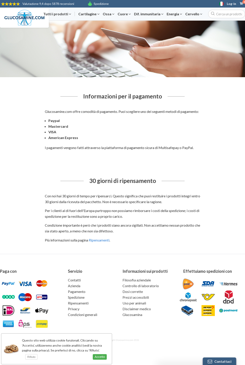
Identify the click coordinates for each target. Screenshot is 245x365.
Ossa (108, 14)
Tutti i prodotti (57, 14)
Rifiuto (31, 357)
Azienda (74, 286)
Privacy (73, 309)
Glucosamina (132, 314)
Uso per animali (134, 303)
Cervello (193, 14)
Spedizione (101, 4)
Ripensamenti (99, 240)
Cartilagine (88, 14)
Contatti (74, 280)
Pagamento (76, 291)
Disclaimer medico (136, 309)
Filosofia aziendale (136, 280)
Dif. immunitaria (148, 14)
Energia (174, 14)
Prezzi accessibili (135, 297)
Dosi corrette (132, 291)
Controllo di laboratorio (140, 286)
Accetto (100, 357)
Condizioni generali (82, 314)
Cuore (124, 14)
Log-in (231, 3)
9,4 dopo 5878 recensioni (48, 4)
